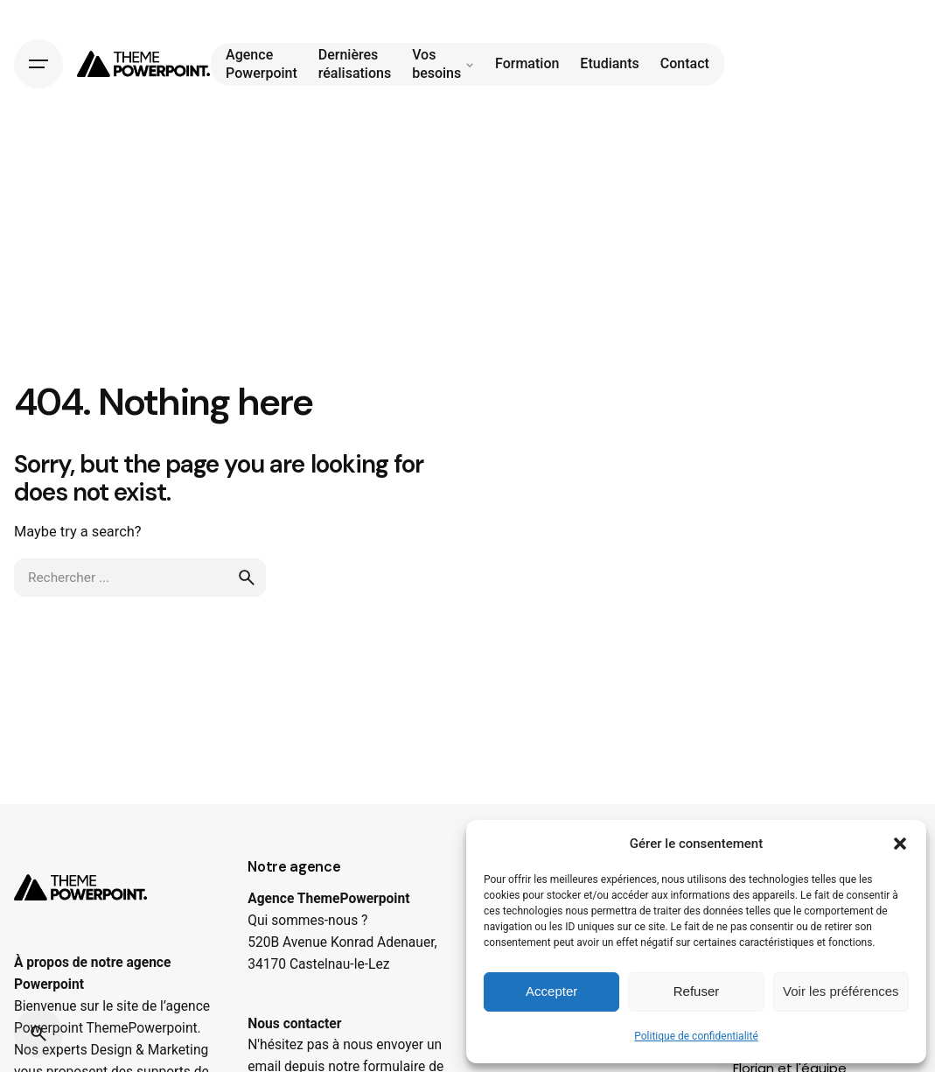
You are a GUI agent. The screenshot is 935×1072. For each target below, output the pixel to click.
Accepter (551, 991)
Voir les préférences (841, 991)
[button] (900, 843)
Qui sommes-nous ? (307, 920)
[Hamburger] (38, 63)
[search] (246, 577)
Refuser (696, 991)
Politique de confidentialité (696, 1036)
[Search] (38, 1033)
